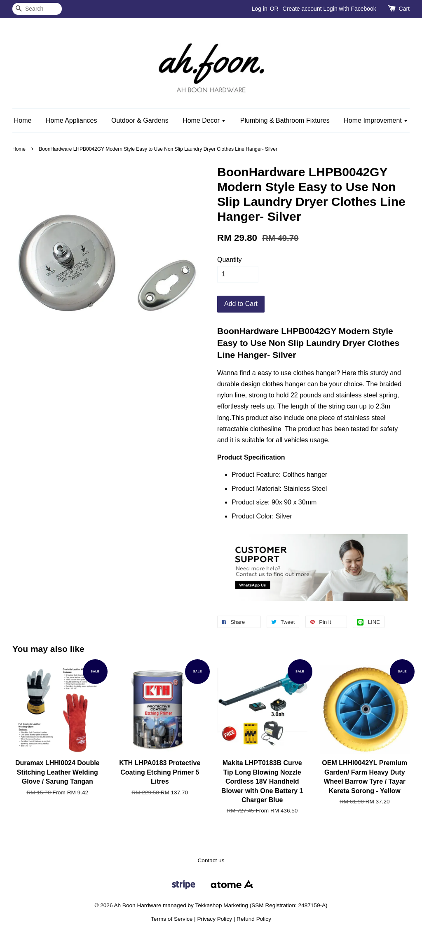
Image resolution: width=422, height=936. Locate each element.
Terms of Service (171, 919)
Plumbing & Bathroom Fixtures (285, 120)
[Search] (37, 9)
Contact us (211, 860)
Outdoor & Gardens (140, 120)
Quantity (229, 259)
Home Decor (204, 120)
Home (23, 120)
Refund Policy (254, 919)
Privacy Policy (214, 919)
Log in (259, 8)
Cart (404, 8)
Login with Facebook (349, 8)
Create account (302, 8)
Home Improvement (376, 120)
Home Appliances (71, 120)
